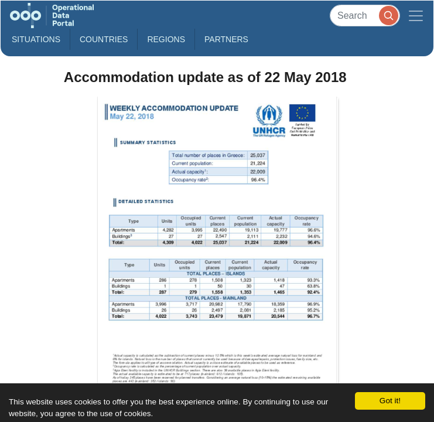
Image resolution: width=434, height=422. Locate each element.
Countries (104, 39)
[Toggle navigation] (416, 15)
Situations (36, 39)
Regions (166, 39)
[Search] (365, 15)
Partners (226, 39)
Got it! (390, 400)
